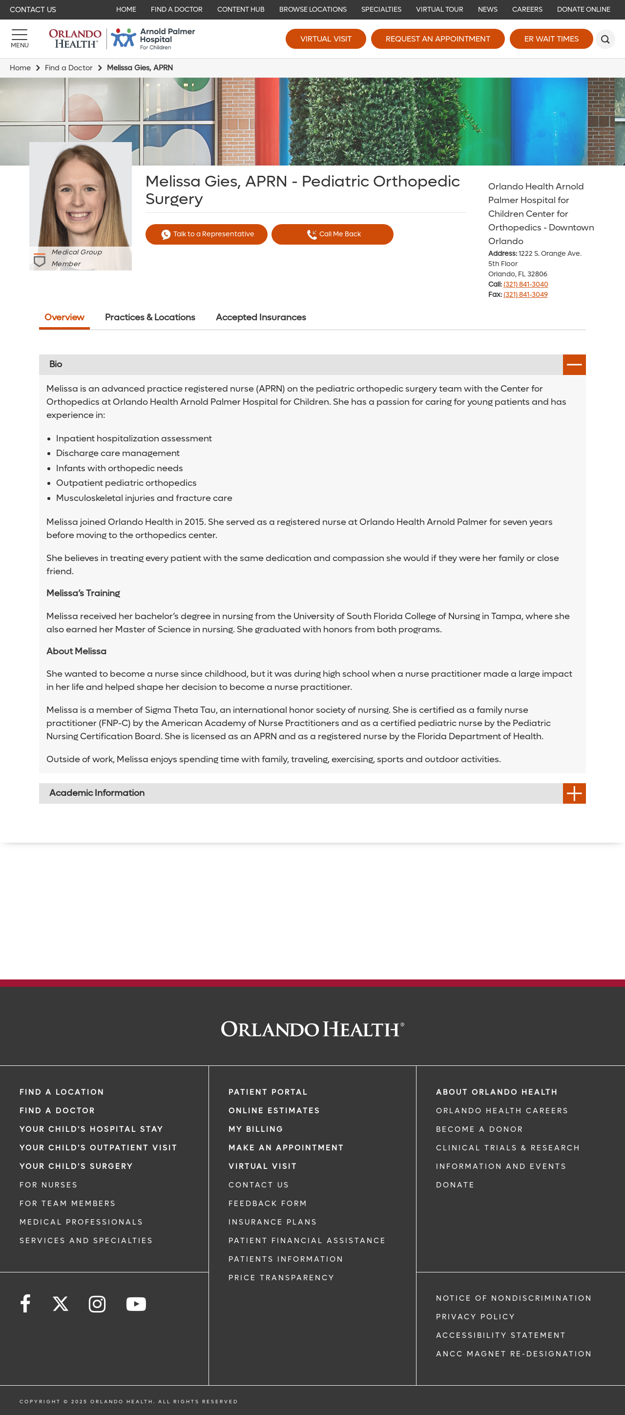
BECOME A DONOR (479, 1129)
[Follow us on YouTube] (136, 1304)
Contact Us (33, 10)
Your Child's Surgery (76, 1166)
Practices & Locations (150, 317)
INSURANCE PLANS (273, 1222)
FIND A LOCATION (62, 1092)
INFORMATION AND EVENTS (501, 1166)
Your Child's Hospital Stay (92, 1129)
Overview (64, 317)
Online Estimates (274, 1111)
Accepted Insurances (261, 317)
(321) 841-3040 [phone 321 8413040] (525, 284)
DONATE (455, 1185)
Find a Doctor (69, 68)
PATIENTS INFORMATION (286, 1259)
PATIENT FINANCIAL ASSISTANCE (307, 1241)
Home (20, 68)
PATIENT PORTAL (268, 1092)
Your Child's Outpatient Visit (99, 1148)
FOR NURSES (49, 1185)
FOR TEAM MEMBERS (68, 1203)
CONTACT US (259, 1185)
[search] (605, 39)
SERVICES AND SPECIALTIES (86, 1241)
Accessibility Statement (501, 1335)
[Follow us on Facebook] (26, 1304)
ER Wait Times (551, 39)
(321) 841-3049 (525, 294)
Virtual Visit (326, 39)
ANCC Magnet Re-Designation (514, 1354)
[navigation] (312, 10)
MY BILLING (256, 1129)
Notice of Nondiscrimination (514, 1298)
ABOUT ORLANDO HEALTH (497, 1092)
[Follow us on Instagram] (98, 1304)
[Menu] (19, 39)
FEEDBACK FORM (268, 1203)
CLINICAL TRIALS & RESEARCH (508, 1148)
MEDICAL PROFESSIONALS (82, 1222)
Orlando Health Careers (502, 1111)
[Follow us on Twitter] (60, 1301)
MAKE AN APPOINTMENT (286, 1148)
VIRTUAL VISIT (263, 1166)
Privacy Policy (476, 1317)
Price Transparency (282, 1278)
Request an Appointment (438, 39)
